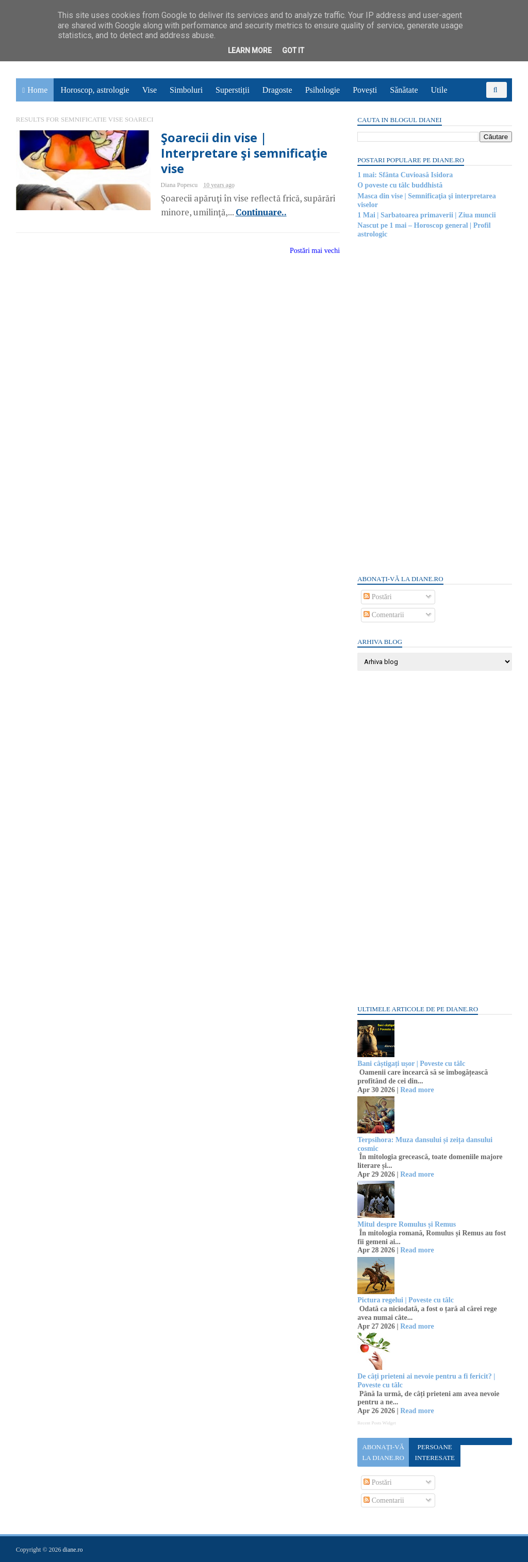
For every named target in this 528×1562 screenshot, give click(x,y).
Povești (365, 90)
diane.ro (73, 1549)
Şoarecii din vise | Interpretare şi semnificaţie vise (238, 153)
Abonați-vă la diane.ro (382, 1452)
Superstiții (233, 90)
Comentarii (383, 615)
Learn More (250, 50)
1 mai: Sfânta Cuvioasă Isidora (404, 175)
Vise (150, 90)
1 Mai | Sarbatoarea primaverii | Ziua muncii (426, 215)
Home (38, 90)
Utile (439, 90)
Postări (377, 597)
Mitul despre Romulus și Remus (406, 1224)
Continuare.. (254, 212)
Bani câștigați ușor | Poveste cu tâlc (411, 1063)
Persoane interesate (434, 1452)
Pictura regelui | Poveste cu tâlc (405, 1300)
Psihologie (322, 90)
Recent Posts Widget (376, 1422)
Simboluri (186, 90)
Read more (416, 1090)
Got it (293, 50)
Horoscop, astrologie (95, 90)
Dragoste (278, 90)
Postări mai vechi (309, 250)
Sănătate (404, 90)
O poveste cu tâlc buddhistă (399, 185)
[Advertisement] (434, 405)
